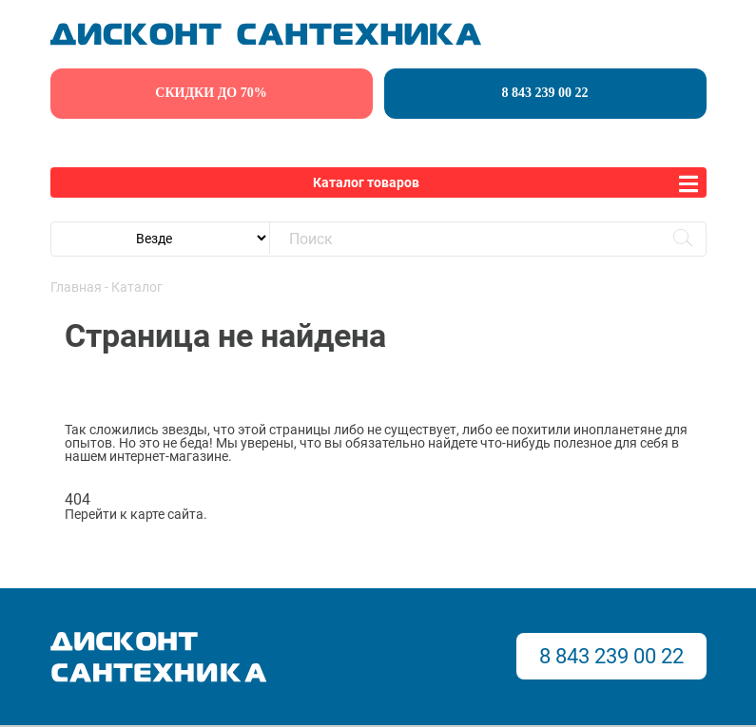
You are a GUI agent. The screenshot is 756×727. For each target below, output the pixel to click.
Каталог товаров (366, 182)
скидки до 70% (210, 93)
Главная (76, 287)
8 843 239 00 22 (545, 93)
